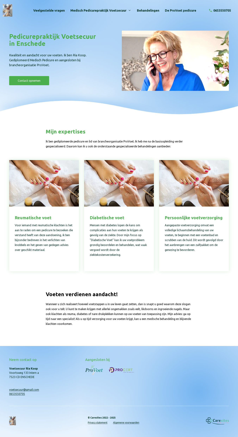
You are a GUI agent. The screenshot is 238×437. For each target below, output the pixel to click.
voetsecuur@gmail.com (24, 389)
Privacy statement (97, 422)
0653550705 (17, 393)
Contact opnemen (29, 80)
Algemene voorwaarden (126, 422)
